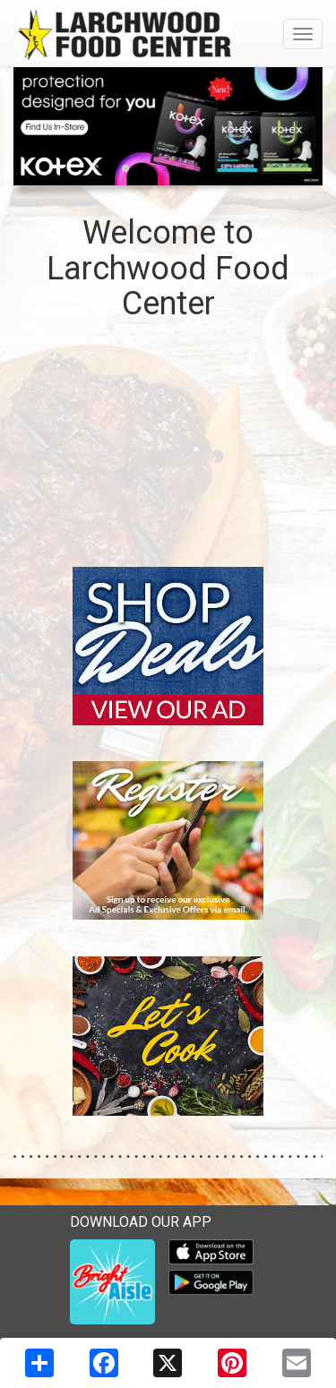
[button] (125, 168)
